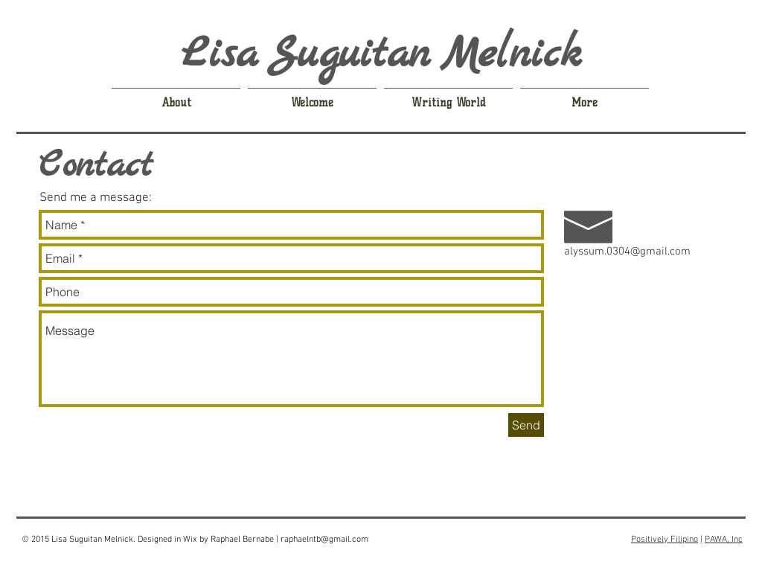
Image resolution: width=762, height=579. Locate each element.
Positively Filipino (664, 539)
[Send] (526, 425)
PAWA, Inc (724, 539)
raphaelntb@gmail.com (324, 539)
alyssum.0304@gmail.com (627, 251)
